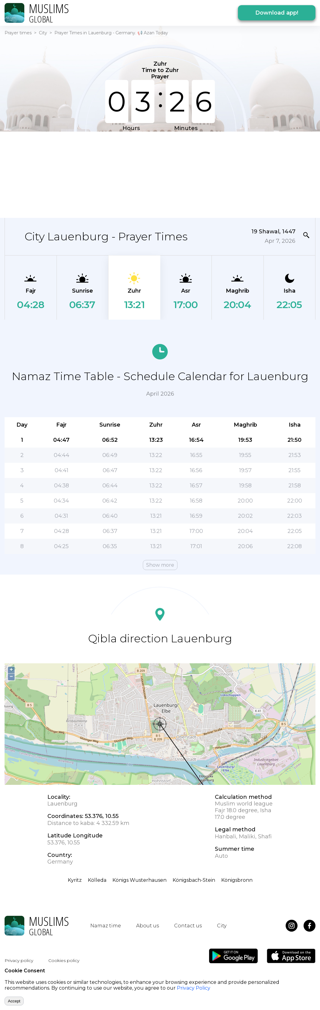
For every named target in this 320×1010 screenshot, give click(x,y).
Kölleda (97, 880)
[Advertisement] (160, 174)
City (43, 33)
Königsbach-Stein (194, 880)
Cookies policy (63, 960)
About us (147, 926)
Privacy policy (19, 960)
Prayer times (18, 33)
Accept (14, 1001)
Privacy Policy (193, 988)
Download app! (276, 12)
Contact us (188, 926)
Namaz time (105, 926)
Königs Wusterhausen (139, 880)
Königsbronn (237, 880)
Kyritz (75, 880)
